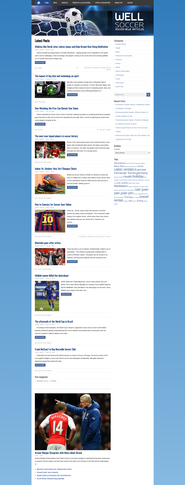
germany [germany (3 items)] (142, 173)
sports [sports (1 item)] (146, 193)
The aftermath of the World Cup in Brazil (54, 321)
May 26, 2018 (50, 324)
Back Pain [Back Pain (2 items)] (119, 166)
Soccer (130, 2)
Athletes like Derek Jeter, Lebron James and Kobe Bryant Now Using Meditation (71, 46)
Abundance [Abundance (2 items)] (120, 163)
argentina (83, 236)
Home (47, 2)
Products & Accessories (82, 2)
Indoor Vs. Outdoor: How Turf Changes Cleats (56, 168)
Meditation (96, 68)
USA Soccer (120, 83)
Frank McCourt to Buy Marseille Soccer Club (55, 349)
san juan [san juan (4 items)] (141, 189)
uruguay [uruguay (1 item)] (125, 201)
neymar (102, 130)
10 (51, 381)
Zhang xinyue (108, 68)
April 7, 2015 (39, 455)
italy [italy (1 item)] (145, 177)
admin (42, 50)
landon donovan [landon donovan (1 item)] (132, 180)
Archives (117, 149)
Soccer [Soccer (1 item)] (136, 193)
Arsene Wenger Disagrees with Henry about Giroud (58, 453)
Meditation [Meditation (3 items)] (121, 186)
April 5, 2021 (50, 50)
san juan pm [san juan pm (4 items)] (123, 193)
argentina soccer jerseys (96, 236)
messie (108, 236)
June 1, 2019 (50, 172)
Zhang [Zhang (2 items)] (140, 200)
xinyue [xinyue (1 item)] (134, 201)
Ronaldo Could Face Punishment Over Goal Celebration (54, 475)
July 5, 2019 (50, 139)
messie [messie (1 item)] (130, 186)
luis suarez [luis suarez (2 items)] (122, 183)
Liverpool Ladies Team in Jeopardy (47, 472)
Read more (40, 62)
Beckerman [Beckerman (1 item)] (134, 166)
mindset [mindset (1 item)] (142, 186)
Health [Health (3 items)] (127, 176)
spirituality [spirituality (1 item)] (141, 193)
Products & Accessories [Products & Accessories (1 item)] (128, 190)
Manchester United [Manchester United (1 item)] (134, 183)
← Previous (39, 381)
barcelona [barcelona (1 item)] (127, 166)
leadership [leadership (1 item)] (141, 180)
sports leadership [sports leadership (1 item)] (119, 197)
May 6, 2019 (50, 207)
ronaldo (108, 130)
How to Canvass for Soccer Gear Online (53, 204)
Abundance (88, 68)
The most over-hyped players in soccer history (56, 136)
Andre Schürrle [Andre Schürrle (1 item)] (130, 163)
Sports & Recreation (102, 2)
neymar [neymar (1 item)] (116, 190)
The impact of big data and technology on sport (57, 76)
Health (40, 68)
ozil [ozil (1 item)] (120, 190)
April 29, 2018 (50, 352)
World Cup (119, 2)
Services (65, 2)
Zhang (103, 68)
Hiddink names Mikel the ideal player (52, 275)
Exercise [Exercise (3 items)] (140, 169)
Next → (55, 381)
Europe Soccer (121, 44)
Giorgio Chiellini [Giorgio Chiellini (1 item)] (118, 177)
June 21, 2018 (50, 278)
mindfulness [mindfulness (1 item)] (136, 186)
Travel (118, 79)
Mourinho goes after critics (48, 243)
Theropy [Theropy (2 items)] (128, 197)
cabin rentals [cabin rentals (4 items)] (124, 169)
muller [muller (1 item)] (146, 186)
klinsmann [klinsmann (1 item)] (125, 180)
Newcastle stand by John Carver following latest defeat (54, 469)
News (55, 2)
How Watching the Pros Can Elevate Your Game (56, 108)
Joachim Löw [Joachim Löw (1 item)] (118, 180)
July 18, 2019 (50, 111)
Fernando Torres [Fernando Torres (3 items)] (125, 173)
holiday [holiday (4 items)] (138, 176)
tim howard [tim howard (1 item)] (136, 197)
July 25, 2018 (50, 246)
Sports (118, 67)
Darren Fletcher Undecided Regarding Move (50, 478)
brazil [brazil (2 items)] (140, 166)
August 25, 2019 (51, 79)
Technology (41, 102)
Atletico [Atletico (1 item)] (143, 163)
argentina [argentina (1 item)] (137, 163)
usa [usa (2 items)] (130, 200)
